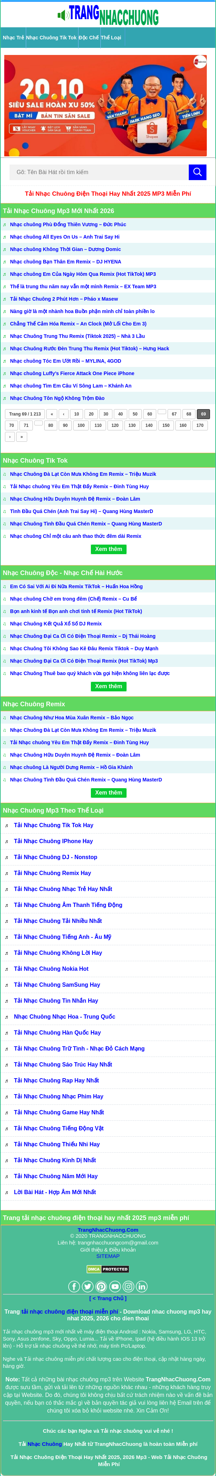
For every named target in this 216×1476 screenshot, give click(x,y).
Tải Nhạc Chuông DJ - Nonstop (56, 857)
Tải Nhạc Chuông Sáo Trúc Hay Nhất (63, 1065)
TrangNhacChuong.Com (108, 1230)
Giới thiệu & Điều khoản (108, 1250)
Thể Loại (111, 37)
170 (200, 425)
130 (132, 425)
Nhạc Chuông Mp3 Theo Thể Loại (53, 810)
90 (65, 425)
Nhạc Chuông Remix (34, 704)
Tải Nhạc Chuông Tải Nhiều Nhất (58, 921)
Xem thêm (108, 549)
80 (50, 425)
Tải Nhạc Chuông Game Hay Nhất (59, 1112)
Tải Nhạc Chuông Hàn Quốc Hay (57, 1033)
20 (91, 414)
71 (26, 425)
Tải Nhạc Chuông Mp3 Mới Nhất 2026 (58, 211)
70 (11, 425)
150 (166, 425)
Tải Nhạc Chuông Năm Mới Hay (56, 1176)
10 (76, 414)
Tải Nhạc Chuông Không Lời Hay (58, 953)
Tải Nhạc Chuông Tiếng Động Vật (59, 1128)
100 (80, 425)
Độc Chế (88, 37)
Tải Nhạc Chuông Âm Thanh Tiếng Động (68, 905)
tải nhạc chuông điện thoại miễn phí (70, 1312)
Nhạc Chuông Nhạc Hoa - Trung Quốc (65, 1017)
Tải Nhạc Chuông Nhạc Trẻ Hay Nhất (63, 889)
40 (120, 414)
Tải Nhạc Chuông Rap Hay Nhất (56, 1080)
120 (115, 425)
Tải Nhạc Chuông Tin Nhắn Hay (56, 1001)
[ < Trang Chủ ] (108, 1298)
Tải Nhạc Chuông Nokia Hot (51, 969)
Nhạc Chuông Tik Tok (51, 37)
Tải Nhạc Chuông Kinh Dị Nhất (55, 1160)
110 (97, 425)
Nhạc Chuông (45, 1444)
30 (106, 414)
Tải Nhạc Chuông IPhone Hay (53, 841)
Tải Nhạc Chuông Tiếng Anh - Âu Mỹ (62, 937)
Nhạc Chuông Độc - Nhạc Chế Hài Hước (63, 573)
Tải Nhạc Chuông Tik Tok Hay (54, 825)
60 (149, 414)
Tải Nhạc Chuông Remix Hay (52, 873)
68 (189, 414)
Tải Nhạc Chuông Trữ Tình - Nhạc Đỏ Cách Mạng (79, 1049)
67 (174, 414)
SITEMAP (108, 1256)
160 (183, 425)
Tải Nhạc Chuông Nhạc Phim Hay (59, 1096)
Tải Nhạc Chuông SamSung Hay (57, 985)
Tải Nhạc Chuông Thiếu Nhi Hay (57, 1144)
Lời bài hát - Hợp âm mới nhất (55, 1192)
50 (135, 414)
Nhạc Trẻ (13, 37)
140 (149, 425)
